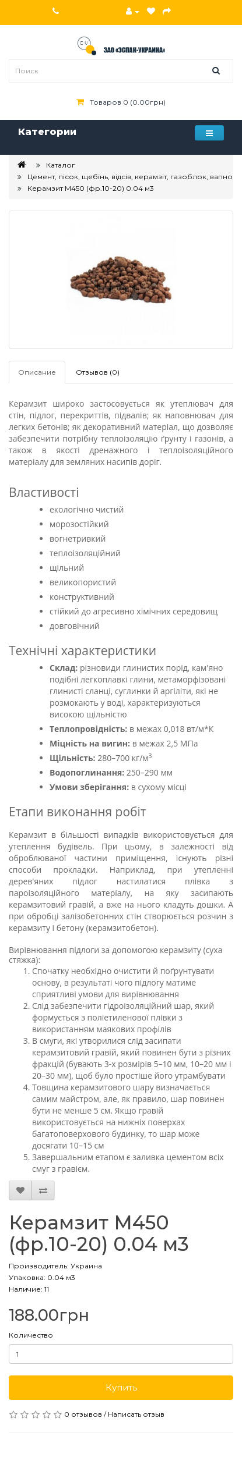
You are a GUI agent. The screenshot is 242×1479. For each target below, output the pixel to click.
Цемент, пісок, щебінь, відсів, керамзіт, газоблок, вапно (130, 176)
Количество (31, 1335)
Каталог (60, 165)
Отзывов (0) (98, 372)
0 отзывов (83, 1414)
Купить (121, 1387)
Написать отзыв (136, 1414)
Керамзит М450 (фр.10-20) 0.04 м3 (90, 188)
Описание (37, 372)
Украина (86, 1265)
